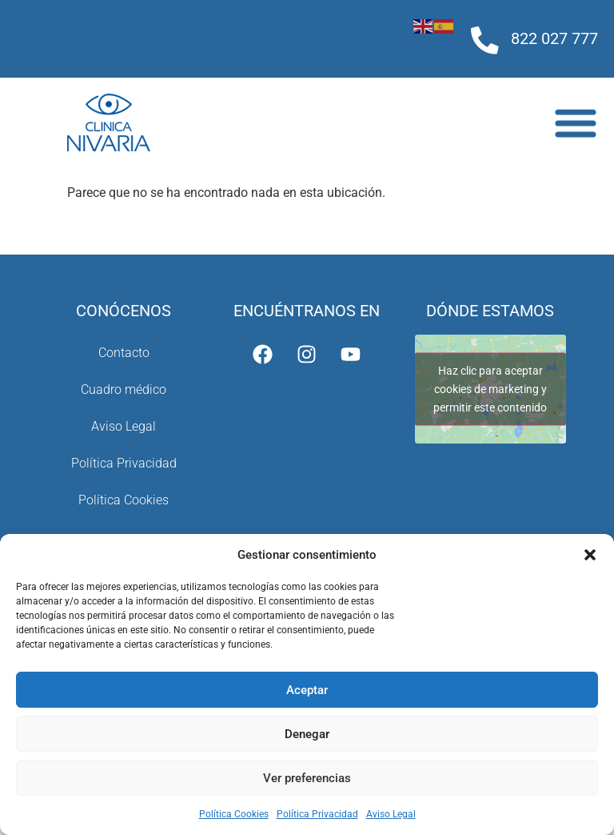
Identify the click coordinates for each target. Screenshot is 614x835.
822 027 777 (554, 38)
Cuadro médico (123, 389)
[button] (590, 555)
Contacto (124, 352)
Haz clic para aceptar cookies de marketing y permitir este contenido (490, 388)
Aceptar (307, 690)
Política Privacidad (317, 814)
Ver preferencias (307, 778)
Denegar (307, 734)
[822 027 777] (485, 40)
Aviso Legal (391, 814)
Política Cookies (234, 814)
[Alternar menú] (575, 122)
